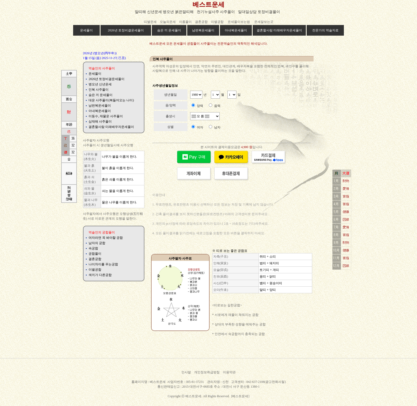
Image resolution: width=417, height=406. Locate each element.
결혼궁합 (201, 22)
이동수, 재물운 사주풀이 (106, 116)
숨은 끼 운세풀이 (169, 30)
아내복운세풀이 (236, 30)
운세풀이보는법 (239, 22)
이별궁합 (217, 22)
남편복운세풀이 (203, 30)
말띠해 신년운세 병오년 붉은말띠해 (164, 12)
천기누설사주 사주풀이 (216, 12)
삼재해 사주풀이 (100, 121)
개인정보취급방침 (207, 372)
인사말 (186, 372)
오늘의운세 (168, 22)
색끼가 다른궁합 (100, 275)
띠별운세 (150, 22)
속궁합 (93, 248)
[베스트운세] (240, 396)
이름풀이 (185, 22)
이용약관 (229, 372)
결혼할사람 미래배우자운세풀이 (279, 30)
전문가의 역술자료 (325, 30)
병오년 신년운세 (100, 84)
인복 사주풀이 (99, 89)
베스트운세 (208, 4)
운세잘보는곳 (263, 22)
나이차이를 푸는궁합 (103, 264)
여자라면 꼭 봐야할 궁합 (106, 238)
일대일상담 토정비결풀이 (259, 12)
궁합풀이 (95, 254)
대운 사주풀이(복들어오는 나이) (111, 100)
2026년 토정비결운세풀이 (126, 30)
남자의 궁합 (97, 243)
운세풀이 (86, 30)
